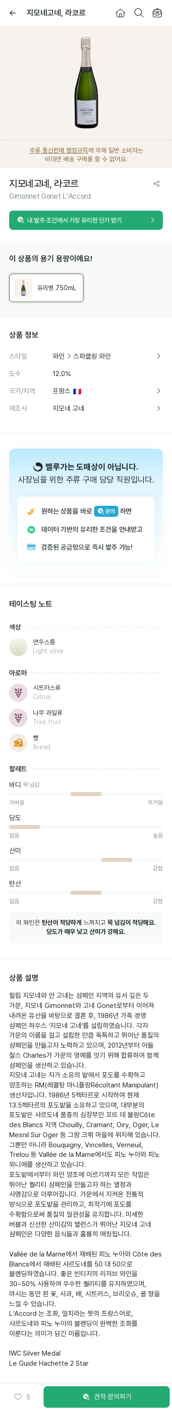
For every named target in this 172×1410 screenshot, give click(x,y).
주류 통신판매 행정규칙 (58, 150)
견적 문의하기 (107, 1397)
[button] (21, 1397)
